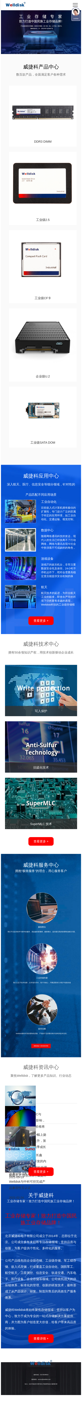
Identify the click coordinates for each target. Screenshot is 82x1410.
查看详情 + (41, 1338)
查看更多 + (41, 620)
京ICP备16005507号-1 (41, 1401)
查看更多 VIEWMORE (41, 1046)
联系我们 (75, 11)
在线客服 (75, 18)
